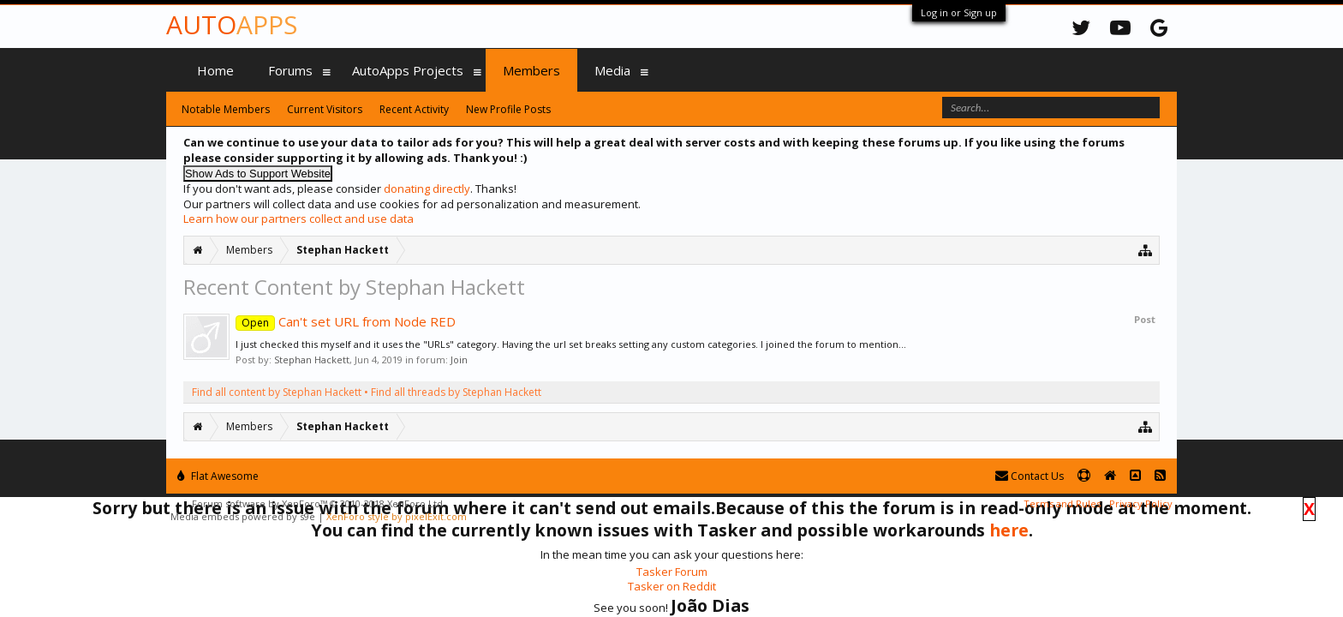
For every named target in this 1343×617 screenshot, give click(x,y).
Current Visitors (324, 109)
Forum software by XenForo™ (318, 503)
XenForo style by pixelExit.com (396, 516)
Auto (231, 24)
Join (459, 359)
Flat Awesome (218, 476)
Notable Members (226, 109)
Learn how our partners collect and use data (298, 218)
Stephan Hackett (311, 359)
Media (612, 70)
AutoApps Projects (407, 70)
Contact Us (1029, 476)
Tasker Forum (671, 571)
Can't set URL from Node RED (346, 321)
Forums (290, 70)
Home (215, 70)
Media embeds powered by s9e (242, 516)
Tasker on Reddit (672, 586)
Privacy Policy (1141, 503)
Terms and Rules (1062, 503)
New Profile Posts (508, 109)
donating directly (427, 188)
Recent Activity (414, 109)
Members (531, 70)
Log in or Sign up (959, 12)
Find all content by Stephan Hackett (276, 392)
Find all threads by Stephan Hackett (456, 392)
